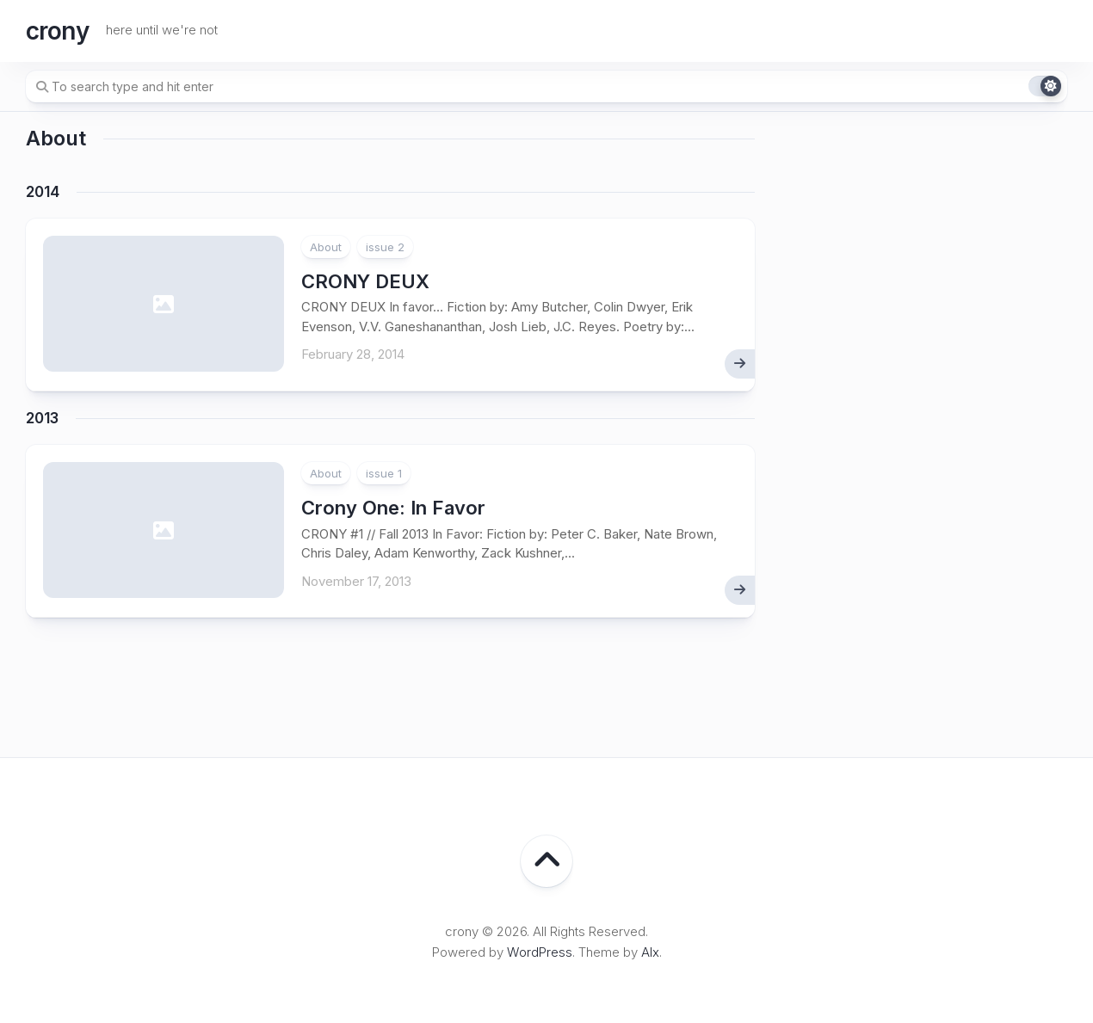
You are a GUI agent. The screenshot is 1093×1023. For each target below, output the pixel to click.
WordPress (539, 952)
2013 (42, 418)
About (326, 247)
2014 (42, 191)
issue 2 (385, 247)
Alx (650, 952)
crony (57, 31)
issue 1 (384, 473)
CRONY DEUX (365, 281)
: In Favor (393, 507)
